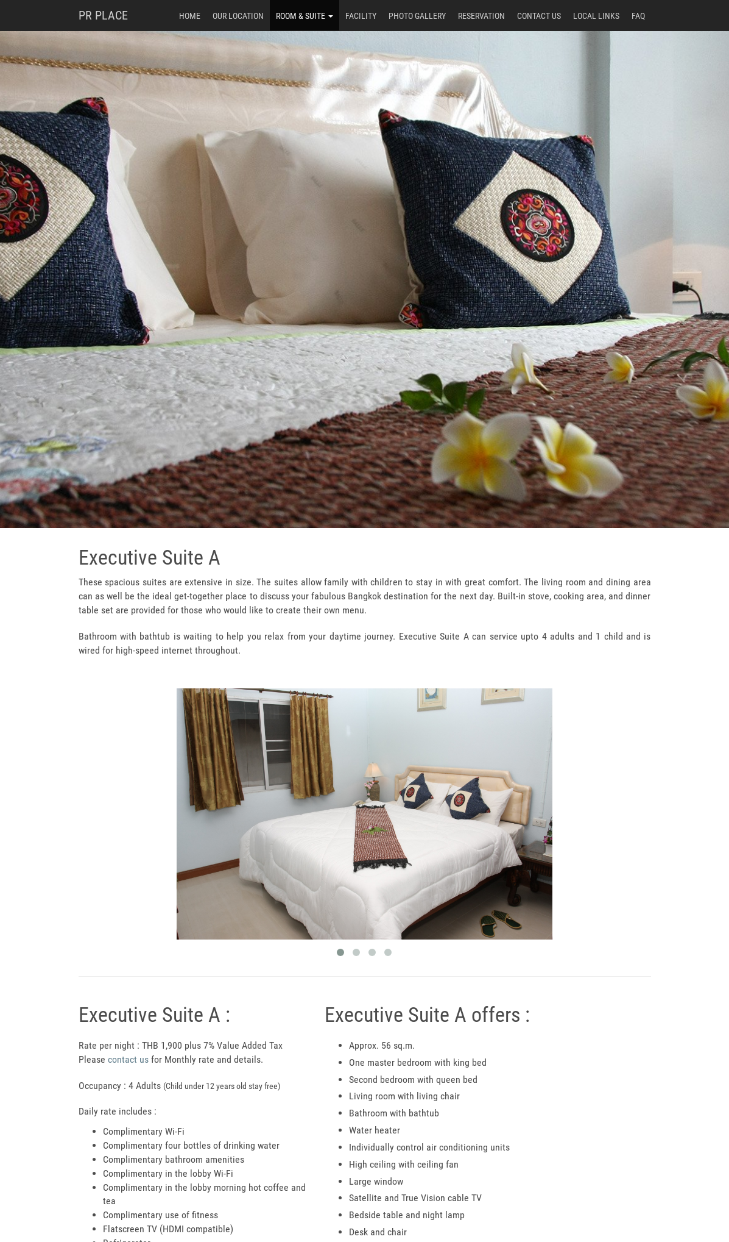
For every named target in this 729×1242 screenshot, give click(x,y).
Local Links (596, 16)
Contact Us (539, 16)
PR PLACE (103, 15)
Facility (360, 16)
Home (189, 16)
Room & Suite (304, 16)
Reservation (481, 16)
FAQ (638, 16)
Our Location (238, 16)
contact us (128, 1059)
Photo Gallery (417, 16)
